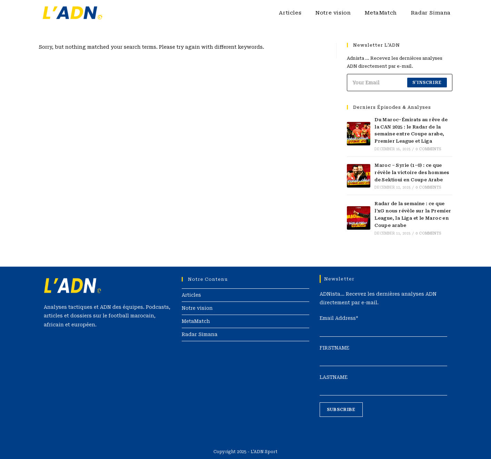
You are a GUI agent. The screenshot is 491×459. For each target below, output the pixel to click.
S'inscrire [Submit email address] (427, 82)
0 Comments (428, 149)
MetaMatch (196, 321)
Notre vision (197, 308)
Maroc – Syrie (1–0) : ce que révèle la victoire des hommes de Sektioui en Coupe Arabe (411, 172)
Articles (191, 295)
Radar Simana (200, 334)
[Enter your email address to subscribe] (399, 82)
